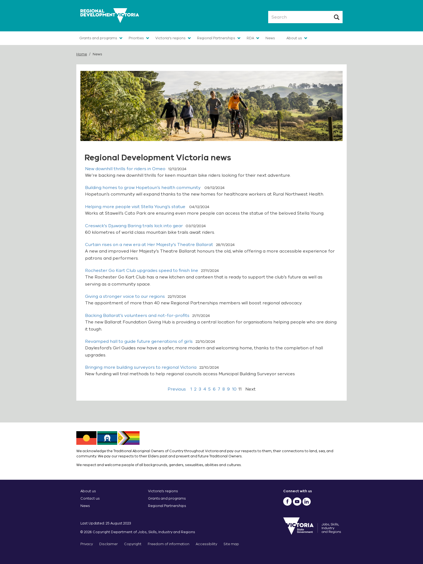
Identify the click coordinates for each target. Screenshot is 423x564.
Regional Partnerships (216, 38)
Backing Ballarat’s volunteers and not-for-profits (137, 316)
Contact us (90, 498)
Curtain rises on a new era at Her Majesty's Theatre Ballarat (149, 245)
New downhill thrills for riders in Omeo (125, 169)
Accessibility (206, 544)
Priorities (136, 38)
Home (81, 54)
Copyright (132, 544)
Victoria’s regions (163, 491)
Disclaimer (108, 544)
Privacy (86, 544)
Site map (231, 544)
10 (234, 389)
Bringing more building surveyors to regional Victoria (141, 367)
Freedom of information (168, 544)
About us (294, 38)
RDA (250, 38)
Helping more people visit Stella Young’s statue (135, 207)
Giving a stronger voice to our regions (125, 296)
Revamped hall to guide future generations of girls (139, 341)
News (270, 38)
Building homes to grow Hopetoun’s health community (143, 188)
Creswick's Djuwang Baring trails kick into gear (134, 226)
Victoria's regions (170, 38)
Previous (177, 389)
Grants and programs (98, 38)
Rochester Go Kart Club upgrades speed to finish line (141, 271)
